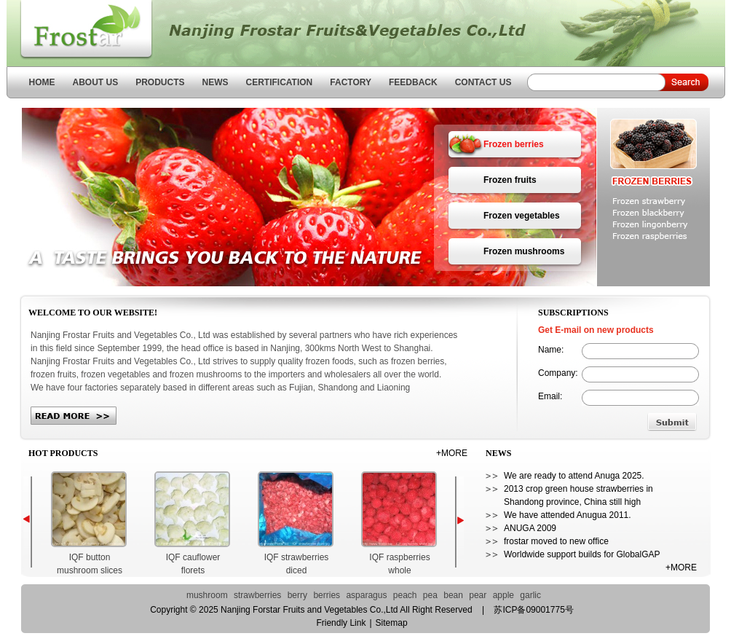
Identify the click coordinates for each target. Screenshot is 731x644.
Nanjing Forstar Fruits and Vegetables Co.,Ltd (80, 30)
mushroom (207, 595)
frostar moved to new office (556, 541)
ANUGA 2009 (530, 528)
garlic (530, 595)
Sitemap (392, 623)
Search (681, 82)
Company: (558, 373)
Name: (551, 350)
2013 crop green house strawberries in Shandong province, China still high (578, 495)
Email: (550, 396)
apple (503, 595)
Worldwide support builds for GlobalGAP (582, 554)
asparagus (366, 595)
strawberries (257, 595)
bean (453, 595)
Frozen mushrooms (523, 251)
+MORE (451, 453)
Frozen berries (513, 144)
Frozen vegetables (521, 216)
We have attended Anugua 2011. (567, 515)
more (73, 416)
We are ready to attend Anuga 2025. (574, 476)
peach (405, 595)
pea (430, 595)
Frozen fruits (510, 180)
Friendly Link (341, 623)
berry (297, 595)
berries (326, 595)
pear (477, 595)
